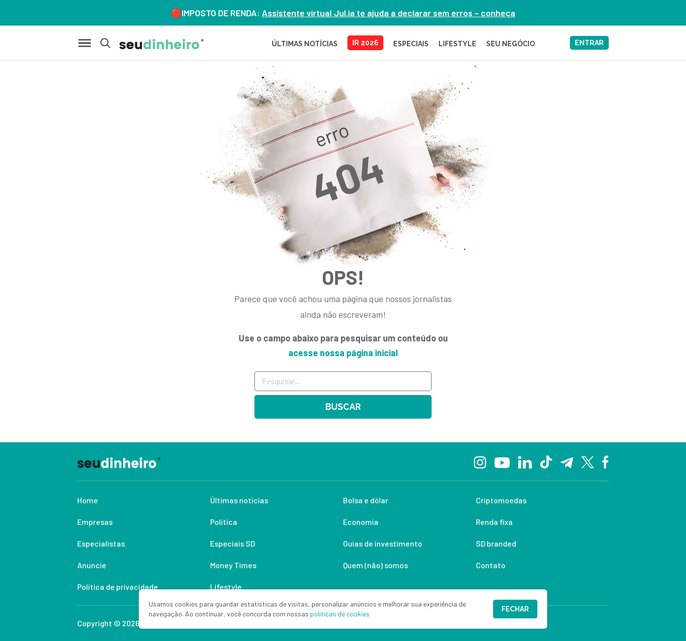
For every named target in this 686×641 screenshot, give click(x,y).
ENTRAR (589, 43)
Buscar (343, 406)
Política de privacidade (117, 586)
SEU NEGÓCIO (510, 44)
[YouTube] (502, 461)
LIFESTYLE (457, 44)
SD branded (496, 543)
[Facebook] (605, 461)
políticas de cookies (340, 614)
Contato (490, 565)
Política (223, 521)
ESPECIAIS (411, 44)
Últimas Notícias (305, 44)
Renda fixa (494, 521)
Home (87, 500)
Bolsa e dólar (365, 500)
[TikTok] (546, 461)
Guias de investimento (382, 543)
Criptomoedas (501, 500)
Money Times (233, 565)
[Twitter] (587, 462)
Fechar (515, 609)
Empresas (95, 521)
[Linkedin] (525, 461)
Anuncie (91, 565)
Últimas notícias (239, 500)
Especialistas (101, 543)
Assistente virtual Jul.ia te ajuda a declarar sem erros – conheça (388, 12)
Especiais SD (232, 543)
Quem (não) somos (375, 565)
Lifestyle (226, 586)
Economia (360, 521)
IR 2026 (365, 43)
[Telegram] (566, 461)
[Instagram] (480, 461)
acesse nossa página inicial (343, 352)
